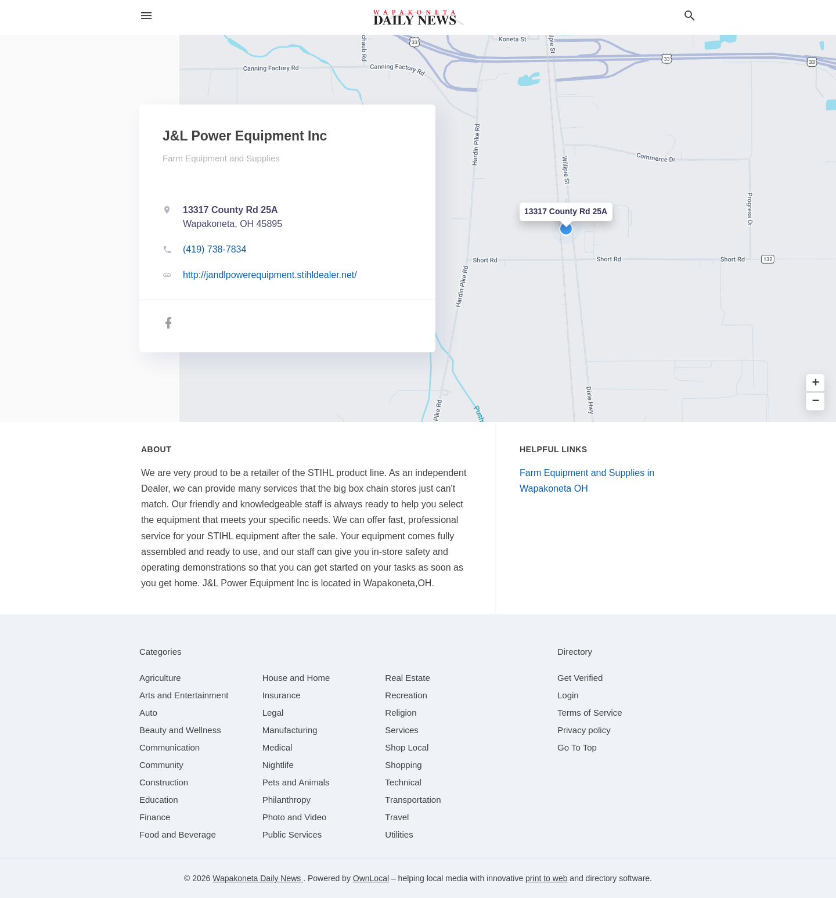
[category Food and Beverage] (177, 834)
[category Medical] (277, 747)
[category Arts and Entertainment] (183, 695)
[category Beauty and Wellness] (180, 730)
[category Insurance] (281, 695)
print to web (546, 878)
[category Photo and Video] (294, 817)
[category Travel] (397, 817)
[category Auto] (148, 712)
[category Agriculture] (160, 678)
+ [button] (816, 383)
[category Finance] (154, 817)
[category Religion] (400, 712)
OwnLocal (371, 878)
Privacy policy (584, 730)
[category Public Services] (292, 834)
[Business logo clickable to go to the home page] (418, 17)
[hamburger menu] (146, 16)
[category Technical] (403, 782)
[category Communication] (169, 747)
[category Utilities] (399, 834)
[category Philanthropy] (286, 800)
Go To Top (577, 747)
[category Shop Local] (406, 747)
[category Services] (402, 730)
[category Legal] (273, 712)
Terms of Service (589, 712)
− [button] (816, 401)
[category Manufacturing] (290, 730)
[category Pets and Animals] (296, 782)
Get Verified (580, 678)
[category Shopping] (403, 765)
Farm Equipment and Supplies (221, 158)
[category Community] (161, 765)
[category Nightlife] (278, 765)
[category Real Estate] (407, 678)
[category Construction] (163, 782)
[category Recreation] (406, 695)
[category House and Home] (296, 678)
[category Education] (158, 800)
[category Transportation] (413, 800)
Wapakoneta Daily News (257, 878)
